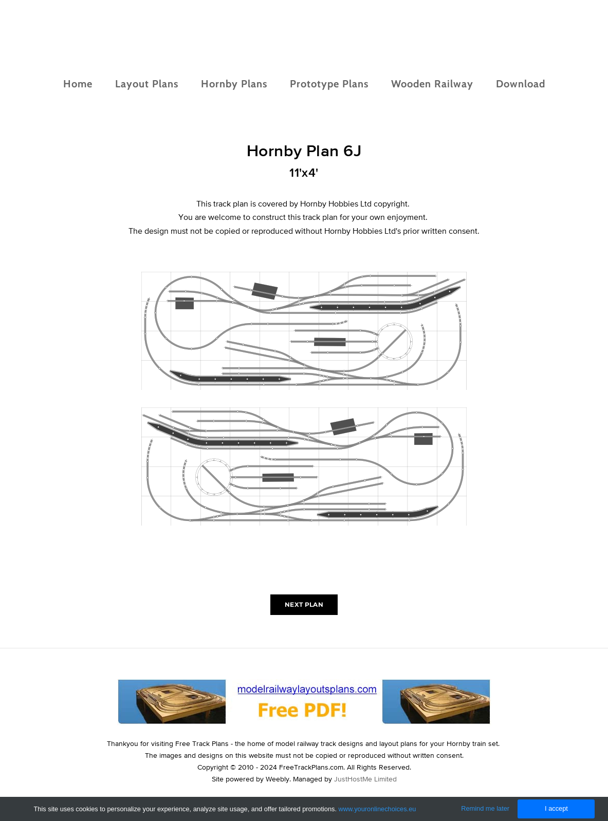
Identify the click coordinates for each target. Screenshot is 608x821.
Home (78, 84)
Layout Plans (146, 84)
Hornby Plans (234, 84)
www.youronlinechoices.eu (377, 809)
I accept (556, 808)
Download (520, 84)
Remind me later (485, 808)
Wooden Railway (432, 84)
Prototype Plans (329, 84)
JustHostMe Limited (365, 779)
